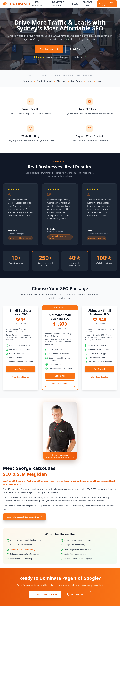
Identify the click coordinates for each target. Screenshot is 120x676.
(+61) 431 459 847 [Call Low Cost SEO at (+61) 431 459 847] (77, 594)
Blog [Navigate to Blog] (75, 3)
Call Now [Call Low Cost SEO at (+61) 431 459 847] (75, 49)
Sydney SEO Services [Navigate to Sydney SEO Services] (58, 4)
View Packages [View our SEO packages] (49, 48)
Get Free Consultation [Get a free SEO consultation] (45, 594)
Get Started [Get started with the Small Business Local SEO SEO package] (20, 369)
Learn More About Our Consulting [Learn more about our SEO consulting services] (24, 517)
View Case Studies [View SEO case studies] (20, 377)
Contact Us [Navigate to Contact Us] (87, 4)
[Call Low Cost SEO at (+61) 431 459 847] (107, 3)
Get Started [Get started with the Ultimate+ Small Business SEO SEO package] (99, 369)
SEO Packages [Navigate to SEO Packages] (36, 4)
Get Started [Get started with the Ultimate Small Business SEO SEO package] (60, 375)
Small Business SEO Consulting (22, 549)
